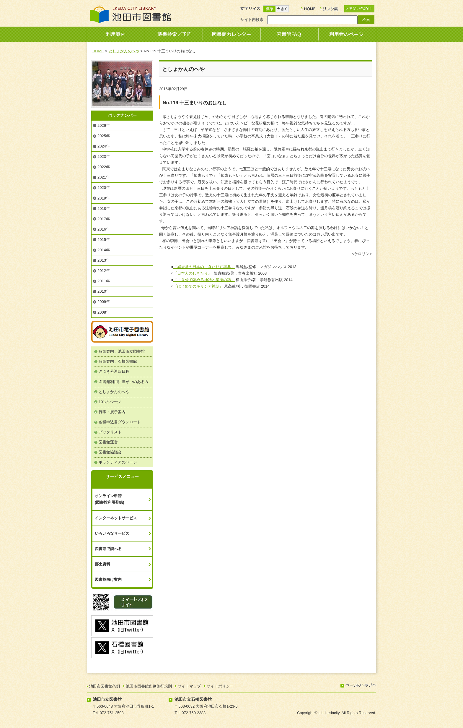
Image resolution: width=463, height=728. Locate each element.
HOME (98, 51)
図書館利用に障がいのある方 (124, 382)
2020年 (103, 187)
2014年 (103, 250)
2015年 (103, 239)
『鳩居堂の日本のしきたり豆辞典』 (204, 267)
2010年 (103, 291)
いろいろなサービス (112, 533)
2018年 (103, 208)
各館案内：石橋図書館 (118, 361)
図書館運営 (108, 442)
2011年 (103, 281)
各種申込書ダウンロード (120, 422)
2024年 (103, 146)
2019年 (103, 198)
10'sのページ (110, 402)
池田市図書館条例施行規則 (149, 686)
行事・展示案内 (112, 412)
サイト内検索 (251, 19)
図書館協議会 (110, 452)
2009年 (103, 301)
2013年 (103, 260)
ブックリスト (110, 432)
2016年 (103, 229)
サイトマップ (189, 686)
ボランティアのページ (118, 462)
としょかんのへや (124, 51)
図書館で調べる (108, 549)
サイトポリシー (220, 686)
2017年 (103, 219)
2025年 (103, 136)
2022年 (103, 167)
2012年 (103, 270)
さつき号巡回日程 (114, 371)
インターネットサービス (116, 518)
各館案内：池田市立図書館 (122, 351)
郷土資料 (102, 564)
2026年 (103, 125)
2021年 (103, 177)
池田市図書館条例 (104, 686)
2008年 (103, 312)
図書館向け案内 (108, 579)
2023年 (103, 156)
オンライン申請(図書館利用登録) (109, 499)
